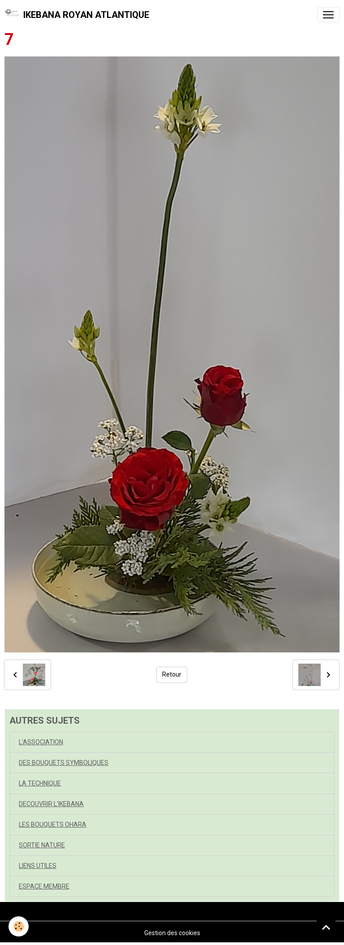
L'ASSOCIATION (41, 742)
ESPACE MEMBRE (44, 886)
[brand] (76, 14)
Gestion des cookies (172, 932)
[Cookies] (19, 926)
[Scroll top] (326, 927)
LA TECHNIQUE (40, 783)
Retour (171, 674)
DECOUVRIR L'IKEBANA (51, 803)
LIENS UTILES (37, 865)
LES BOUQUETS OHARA (52, 824)
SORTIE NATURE (42, 845)
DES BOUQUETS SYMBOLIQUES (63, 762)
